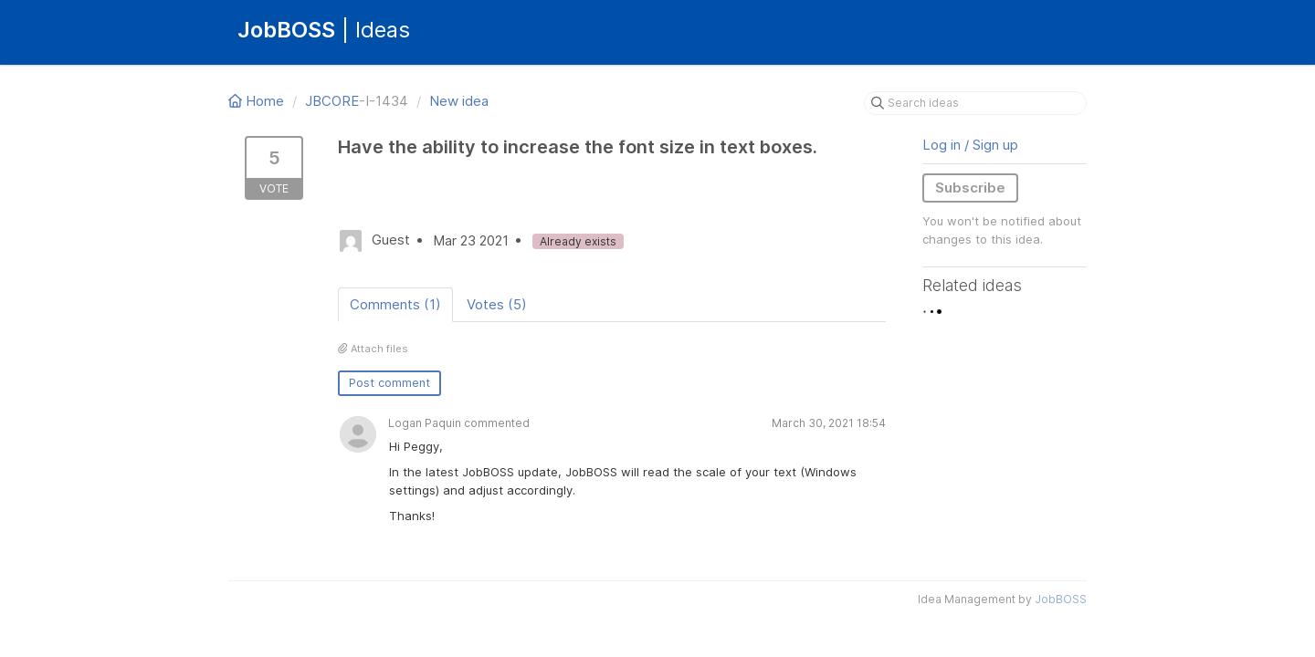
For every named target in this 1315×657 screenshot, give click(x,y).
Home (258, 101)
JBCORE (332, 101)
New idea (459, 101)
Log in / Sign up (970, 144)
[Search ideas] (975, 103)
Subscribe (970, 187)
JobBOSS (1061, 599)
